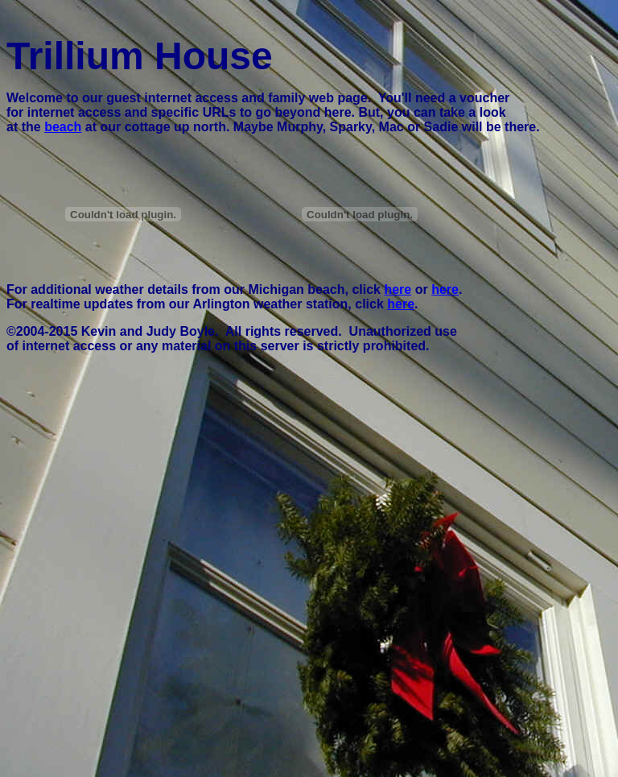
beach (62, 127)
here (397, 289)
